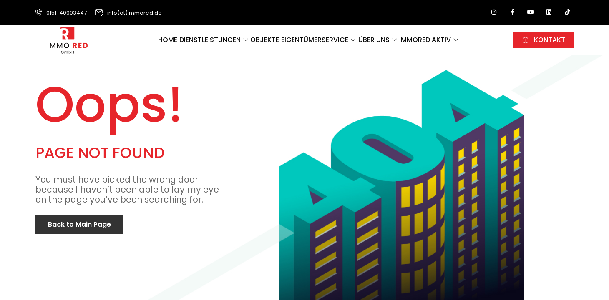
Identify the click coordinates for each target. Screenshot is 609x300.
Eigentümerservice (328, 43)
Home (146, 43)
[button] (543, 42)
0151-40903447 (60, 13)
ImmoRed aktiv (459, 43)
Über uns (397, 43)
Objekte (266, 43)
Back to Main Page (79, 224)
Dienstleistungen (200, 43)
